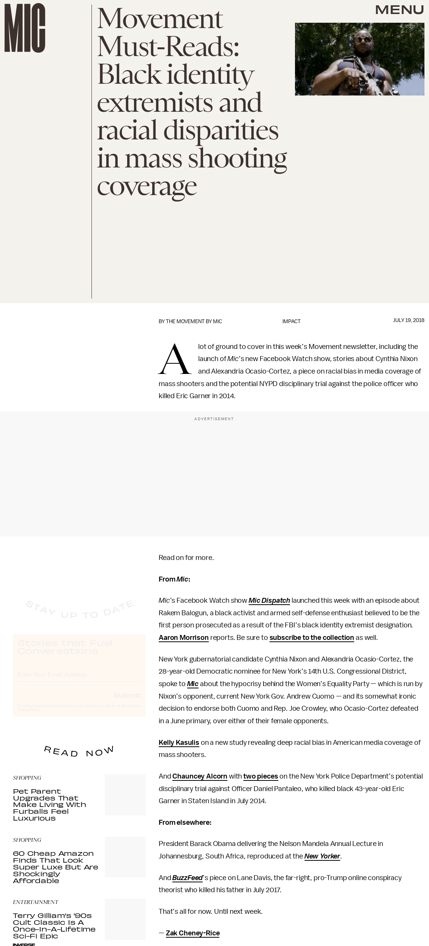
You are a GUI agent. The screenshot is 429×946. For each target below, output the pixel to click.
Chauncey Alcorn (199, 776)
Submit (127, 701)
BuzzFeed (187, 878)
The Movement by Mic (194, 321)
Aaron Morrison (184, 637)
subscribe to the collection (312, 637)
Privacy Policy (28, 717)
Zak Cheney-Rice (193, 933)
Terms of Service (119, 713)
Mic (193, 684)
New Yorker (322, 856)
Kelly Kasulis (179, 742)
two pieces (260, 776)
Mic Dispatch (269, 600)
